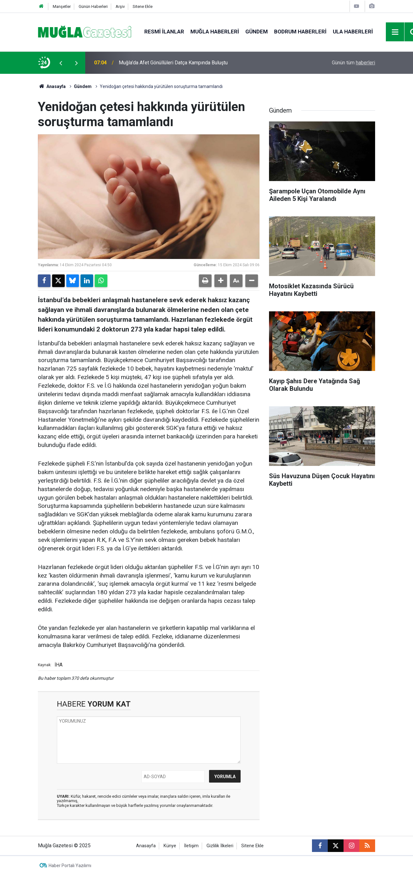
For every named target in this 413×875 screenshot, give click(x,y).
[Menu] (395, 32)
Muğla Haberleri (214, 31)
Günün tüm (353, 63)
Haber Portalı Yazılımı (70, 865)
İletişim (191, 846)
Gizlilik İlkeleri (219, 846)
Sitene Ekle (143, 6)
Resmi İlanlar (164, 31)
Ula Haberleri (353, 31)
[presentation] (61, 63)
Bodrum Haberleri (300, 31)
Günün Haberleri (93, 6)
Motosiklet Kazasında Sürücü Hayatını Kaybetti (170, 63)
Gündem (256, 31)
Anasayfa (52, 86)
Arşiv (120, 6)
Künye (170, 846)
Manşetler (62, 6)
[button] (220, 280)
